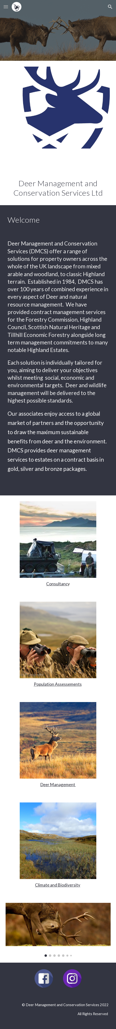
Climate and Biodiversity (57, 885)
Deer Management (58, 784)
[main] (58, 179)
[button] (6, 6)
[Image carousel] (58, 930)
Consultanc (57, 583)
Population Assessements (58, 684)
